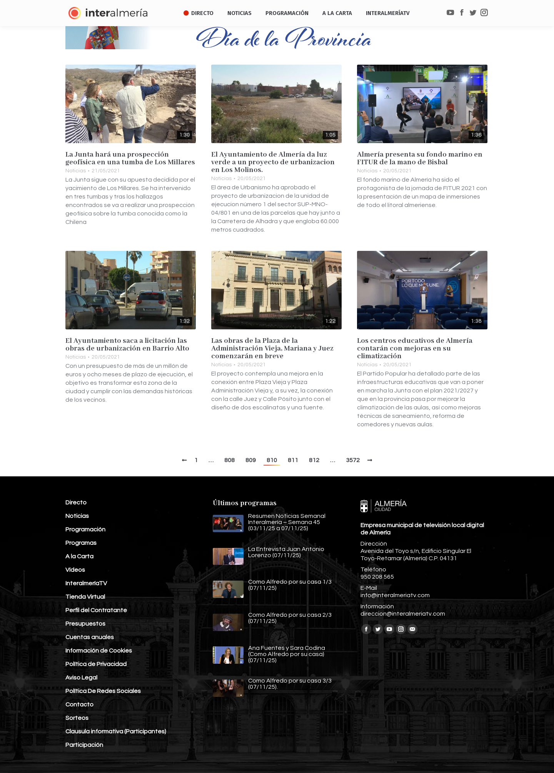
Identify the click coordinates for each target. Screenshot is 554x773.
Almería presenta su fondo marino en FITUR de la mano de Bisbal (419, 158)
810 (272, 460)
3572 (353, 460)
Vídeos (75, 570)
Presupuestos (85, 624)
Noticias (75, 171)
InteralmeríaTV (86, 583)
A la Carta (79, 556)
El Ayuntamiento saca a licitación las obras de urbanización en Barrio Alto (127, 344)
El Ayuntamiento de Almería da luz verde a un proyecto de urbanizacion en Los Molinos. (273, 162)
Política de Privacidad (96, 664)
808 (229, 460)
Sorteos (76, 718)
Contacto (79, 704)
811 (293, 460)
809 (250, 460)
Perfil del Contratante (96, 610)
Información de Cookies (98, 651)
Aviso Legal (81, 677)
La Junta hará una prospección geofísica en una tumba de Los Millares (130, 158)
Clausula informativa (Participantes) (115, 731)
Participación (84, 745)
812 (314, 460)
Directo (76, 502)
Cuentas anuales (89, 637)
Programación (85, 529)
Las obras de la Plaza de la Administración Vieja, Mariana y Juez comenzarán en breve (272, 348)
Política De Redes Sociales (103, 691)
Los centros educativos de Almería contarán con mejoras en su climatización (414, 348)
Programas (81, 543)
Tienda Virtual (85, 597)
